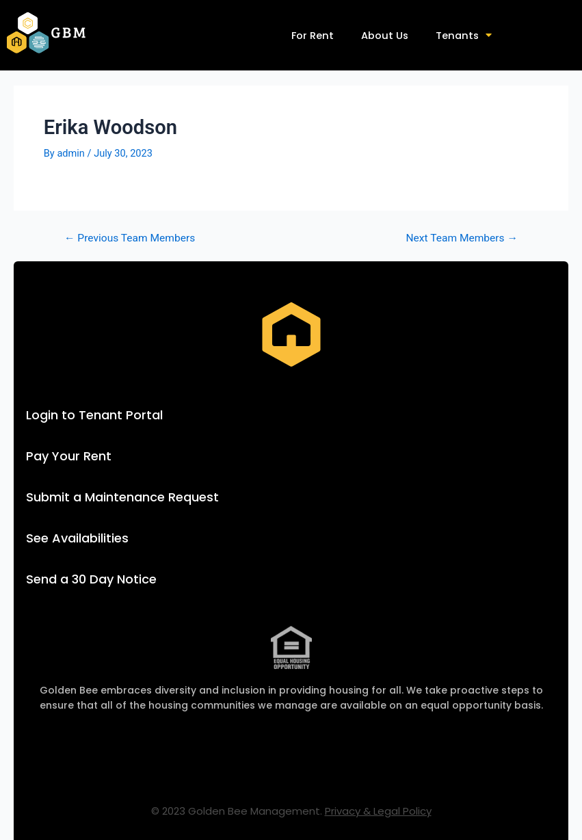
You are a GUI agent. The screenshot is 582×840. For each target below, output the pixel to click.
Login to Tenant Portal (94, 414)
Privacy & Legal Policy (378, 811)
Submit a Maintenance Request (122, 497)
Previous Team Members (129, 238)
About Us (384, 35)
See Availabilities (77, 538)
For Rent (312, 35)
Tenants (464, 35)
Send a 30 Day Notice (91, 579)
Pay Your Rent (68, 455)
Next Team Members (462, 238)
